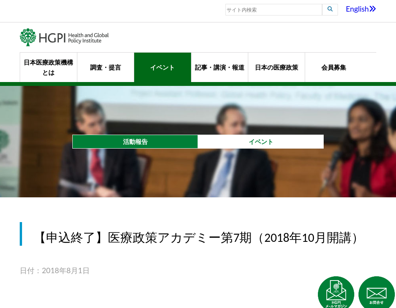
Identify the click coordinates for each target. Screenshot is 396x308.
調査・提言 (105, 67)
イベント (162, 67)
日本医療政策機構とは (48, 67)
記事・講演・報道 (219, 67)
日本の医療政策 (276, 67)
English (361, 8)
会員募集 (333, 67)
